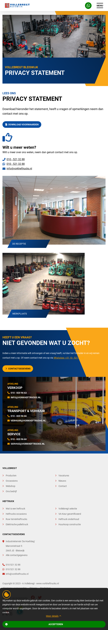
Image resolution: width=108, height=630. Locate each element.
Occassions (12, 480)
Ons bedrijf (11, 491)
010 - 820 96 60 (19, 439)
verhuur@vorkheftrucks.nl (28, 420)
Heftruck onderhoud (69, 519)
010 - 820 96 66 (19, 416)
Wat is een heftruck (15, 508)
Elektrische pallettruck (17, 524)
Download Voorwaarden (22, 124)
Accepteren (34, 624)
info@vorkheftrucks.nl (19, 168)
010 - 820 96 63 (19, 392)
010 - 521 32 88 (16, 159)
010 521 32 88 (11, 564)
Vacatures (64, 475)
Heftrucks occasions (16, 514)
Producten (11, 475)
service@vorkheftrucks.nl (28, 443)
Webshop (10, 486)
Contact (63, 486)
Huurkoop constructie (70, 524)
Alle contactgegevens (16, 555)
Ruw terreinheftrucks (16, 519)
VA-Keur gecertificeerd (70, 514)
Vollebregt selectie (68, 508)
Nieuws (62, 480)
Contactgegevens (18, 368)
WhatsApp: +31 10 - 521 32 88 (69, 357)
